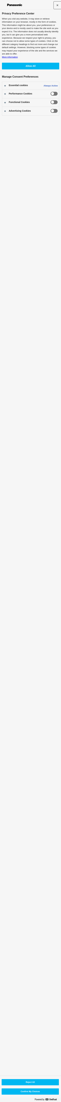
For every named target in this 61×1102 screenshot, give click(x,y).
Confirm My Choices (30, 1091)
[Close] (57, 5)
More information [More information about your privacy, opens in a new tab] (10, 57)
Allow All (31, 66)
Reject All (30, 1082)
